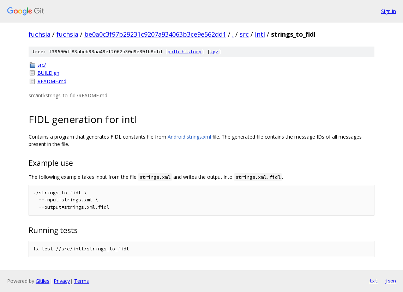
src (244, 34)
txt (373, 281)
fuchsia (39, 34)
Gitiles (42, 281)
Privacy (62, 281)
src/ (41, 64)
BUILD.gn (48, 72)
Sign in (388, 11)
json (390, 281)
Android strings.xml (189, 136)
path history (185, 52)
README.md (51, 81)
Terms (81, 281)
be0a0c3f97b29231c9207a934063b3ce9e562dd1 (155, 34)
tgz (214, 52)
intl (260, 34)
